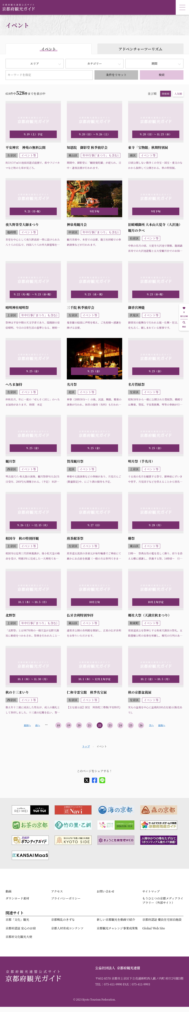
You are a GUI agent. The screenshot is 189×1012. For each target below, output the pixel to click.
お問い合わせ (105, 891)
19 (68, 725)
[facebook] (94, 780)
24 (120, 725)
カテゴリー (94, 63)
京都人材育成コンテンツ (67, 928)
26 (141, 725)
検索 (162, 75)
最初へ (27, 725)
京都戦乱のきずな (63, 919)
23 (110, 725)
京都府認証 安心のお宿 (21, 928)
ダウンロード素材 (17, 898)
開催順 (165, 94)
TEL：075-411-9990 (108, 984)
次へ (151, 725)
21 (89, 725)
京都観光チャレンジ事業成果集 (117, 928)
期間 (154, 63)
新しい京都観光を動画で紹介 (116, 919)
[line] (102, 780)
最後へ (161, 725)
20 (79, 725)
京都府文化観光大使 (19, 937)
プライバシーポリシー (65, 898)
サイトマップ (151, 891)
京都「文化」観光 (17, 919)
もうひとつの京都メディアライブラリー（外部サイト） (162, 900)
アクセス (57, 891)
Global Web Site (153, 928)
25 (130, 725)
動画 (8, 891)
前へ (37, 725)
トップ (86, 746)
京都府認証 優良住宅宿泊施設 (161, 919)
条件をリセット (116, 75)
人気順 (178, 94)
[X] (87, 780)
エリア (34, 63)
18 (58, 725)
